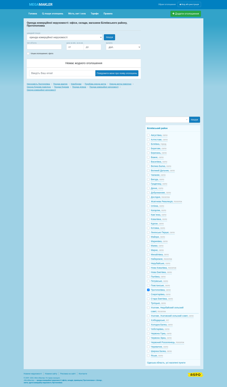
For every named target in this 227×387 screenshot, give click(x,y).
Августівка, (159, 135)
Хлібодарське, (160, 320)
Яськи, (157, 355)
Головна (33, 13)
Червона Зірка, (161, 338)
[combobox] (44, 46)
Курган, (157, 223)
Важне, (157, 157)
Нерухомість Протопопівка (38, 84)
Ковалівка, (159, 219)
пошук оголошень (52, 13)
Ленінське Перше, (163, 232)
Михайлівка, (160, 254)
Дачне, (157, 188)
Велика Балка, (161, 166)
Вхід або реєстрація (189, 4)
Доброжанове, (161, 192)
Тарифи (95, 13)
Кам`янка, (158, 214)
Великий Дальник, (163, 170)
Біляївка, (158, 144)
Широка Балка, (161, 351)
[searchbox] (32, 46)
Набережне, (161, 259)
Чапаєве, (158, 175)
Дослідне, (160, 197)
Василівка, (159, 161)
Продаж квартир (60, 84)
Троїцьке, (158, 303)
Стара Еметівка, (162, 298)
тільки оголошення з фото (42, 53)
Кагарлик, (158, 210)
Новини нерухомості (33, 374)
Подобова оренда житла (95, 84)
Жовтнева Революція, (166, 201)
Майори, (158, 237)
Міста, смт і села (77, 13)
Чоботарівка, (160, 329)
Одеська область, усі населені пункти (166, 362)
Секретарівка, (160, 294)
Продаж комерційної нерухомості (104, 87)
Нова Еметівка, (161, 272)
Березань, (159, 153)
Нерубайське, (160, 263)
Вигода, (157, 179)
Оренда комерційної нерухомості (41, 90)
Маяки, (157, 245)
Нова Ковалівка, (163, 268)
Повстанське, (160, 285)
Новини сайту (51, 374)
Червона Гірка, (161, 333)
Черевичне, (159, 346)
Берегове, (158, 148)
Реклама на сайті (68, 374)
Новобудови (76, 84)
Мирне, (157, 250)
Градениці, (159, 184)
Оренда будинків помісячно (39, 87)
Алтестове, (159, 139)
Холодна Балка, (162, 324)
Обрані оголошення (167, 4)
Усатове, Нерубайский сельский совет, (167, 309)
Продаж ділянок (79, 87)
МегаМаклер (29, 380)
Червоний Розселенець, (167, 342)
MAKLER (40, 4)
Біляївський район (157, 128)
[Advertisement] (169, 68)
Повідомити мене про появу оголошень (117, 73)
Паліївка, (158, 276)
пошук (109, 37)
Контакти (83, 374)
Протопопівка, (161, 290)
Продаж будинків (61, 87)
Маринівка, (159, 241)
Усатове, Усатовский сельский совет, (172, 316)
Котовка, (158, 228)
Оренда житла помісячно (120, 84)
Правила (108, 13)
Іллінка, (157, 206)
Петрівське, (159, 281)
